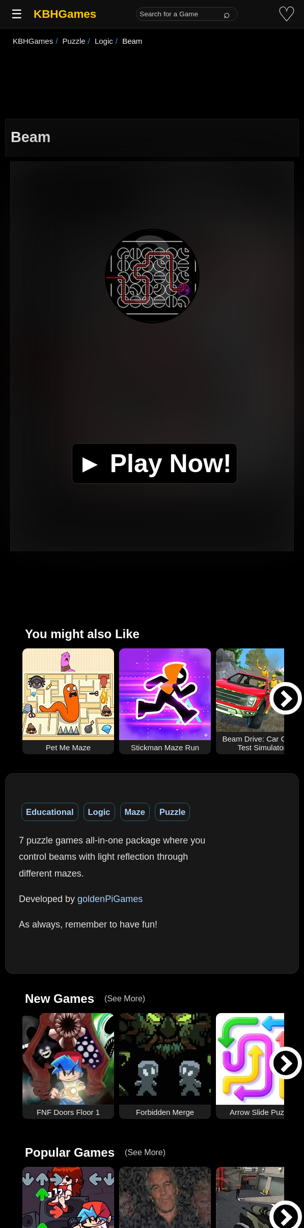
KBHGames (65, 14)
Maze (135, 811)
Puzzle (172, 811)
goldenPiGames (110, 899)
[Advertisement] (152, 83)
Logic (99, 811)
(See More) (124, 998)
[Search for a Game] (187, 14)
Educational (50, 811)
